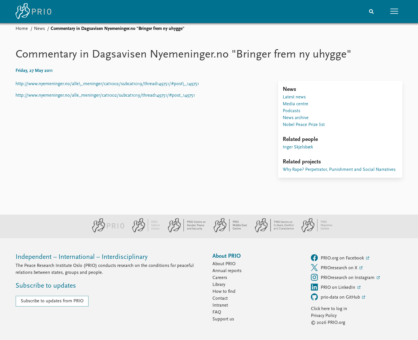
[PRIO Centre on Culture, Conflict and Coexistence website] (271, 231)
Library (218, 284)
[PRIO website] (106, 231)
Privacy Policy (324, 316)
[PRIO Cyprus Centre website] (144, 231)
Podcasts (291, 111)
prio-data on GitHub (336, 296)
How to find (223, 291)
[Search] (371, 11)
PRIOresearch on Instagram (343, 277)
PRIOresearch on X (334, 267)
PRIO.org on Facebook (338, 257)
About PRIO (223, 264)
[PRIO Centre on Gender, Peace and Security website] (184, 231)
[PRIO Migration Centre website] (313, 231)
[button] (394, 11)
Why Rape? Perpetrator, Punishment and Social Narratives (339, 169)
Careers (219, 278)
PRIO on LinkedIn (333, 287)
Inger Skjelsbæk (298, 147)
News (39, 28)
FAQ (216, 312)
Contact (220, 298)
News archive (296, 118)
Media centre (295, 104)
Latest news (294, 97)
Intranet (220, 305)
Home (22, 28)
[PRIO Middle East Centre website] (227, 231)
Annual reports (227, 271)
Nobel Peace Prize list (304, 125)
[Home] (33, 11)
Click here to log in (329, 309)
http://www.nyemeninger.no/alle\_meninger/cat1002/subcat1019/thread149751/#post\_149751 (107, 84)
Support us (223, 319)
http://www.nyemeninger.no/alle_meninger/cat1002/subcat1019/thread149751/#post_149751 (105, 95)
